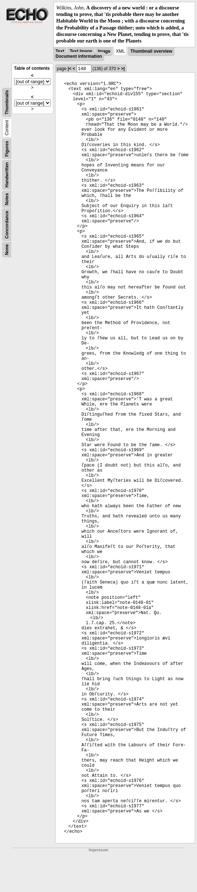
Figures (6, 149)
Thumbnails (6, 102)
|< (69, 68)
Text (60, 51)
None (6, 249)
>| (122, 68)
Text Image (81, 51)
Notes (6, 199)
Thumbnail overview (151, 51)
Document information (79, 56)
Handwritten (6, 174)
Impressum (98, 850)
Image (104, 51)
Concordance (6, 225)
